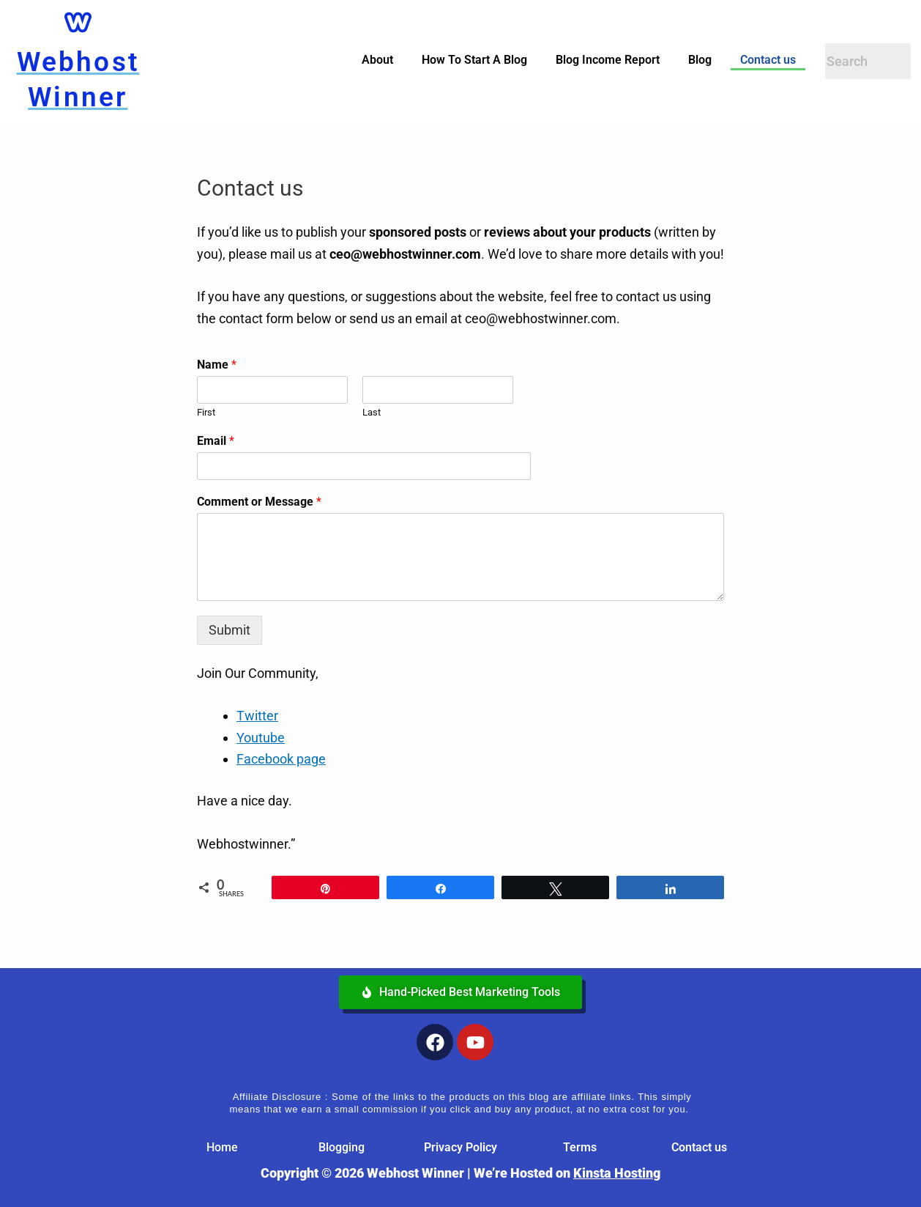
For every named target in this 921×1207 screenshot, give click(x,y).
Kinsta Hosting (616, 1173)
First (206, 412)
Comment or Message (259, 502)
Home (222, 1147)
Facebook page (281, 759)
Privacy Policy (460, 1147)
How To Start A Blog (474, 60)
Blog (700, 60)
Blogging (341, 1147)
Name (216, 365)
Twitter (256, 715)
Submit (229, 630)
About (377, 60)
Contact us (768, 60)
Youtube (260, 737)
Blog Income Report (608, 60)
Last (371, 412)
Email (215, 441)
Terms (580, 1147)
